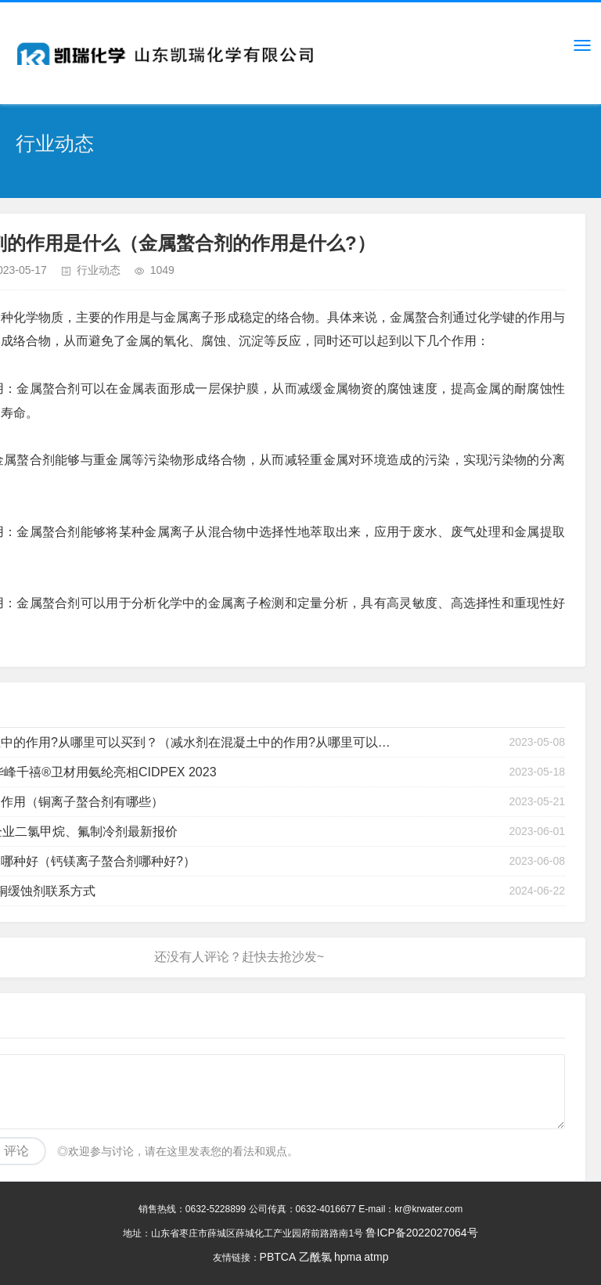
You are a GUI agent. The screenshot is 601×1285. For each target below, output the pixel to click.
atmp (376, 1257)
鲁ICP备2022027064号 (421, 1232)
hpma (348, 1257)
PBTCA (278, 1257)
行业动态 (99, 270)
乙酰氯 (315, 1257)
